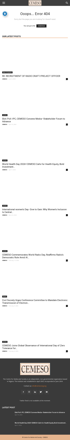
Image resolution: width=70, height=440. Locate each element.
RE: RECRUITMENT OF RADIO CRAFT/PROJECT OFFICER (31, 76)
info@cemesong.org (39, 386)
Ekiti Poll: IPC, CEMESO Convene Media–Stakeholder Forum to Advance (40, 412)
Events (4, 296)
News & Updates (7, 72)
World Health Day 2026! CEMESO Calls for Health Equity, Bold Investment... (41, 423)
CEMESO (4, 79)
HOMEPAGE (41, 26)
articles (5, 115)
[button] (67, 3)
